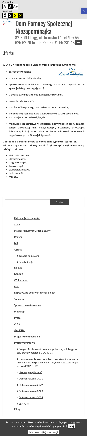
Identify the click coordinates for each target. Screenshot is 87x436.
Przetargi (19, 311)
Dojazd (18, 267)
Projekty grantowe (24, 342)
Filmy (17, 409)
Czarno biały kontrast (15, 16)
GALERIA (19, 330)
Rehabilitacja (26, 261)
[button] (84, 11)
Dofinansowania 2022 (31, 384)
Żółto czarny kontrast (20, 16)
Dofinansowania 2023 (31, 391)
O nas (17, 224)
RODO (18, 236)
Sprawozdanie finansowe (27, 305)
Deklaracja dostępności (27, 218)
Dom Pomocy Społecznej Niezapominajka (43, 27)
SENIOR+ (24, 403)
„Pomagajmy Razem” (30, 372)
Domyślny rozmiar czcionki (10, 6)
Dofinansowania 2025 (31, 397)
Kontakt (18, 273)
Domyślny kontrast (5, 16)
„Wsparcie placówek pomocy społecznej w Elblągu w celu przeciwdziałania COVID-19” (47, 350)
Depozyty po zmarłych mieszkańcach (34, 292)
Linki (16, 286)
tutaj (71, 426)
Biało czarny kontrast (10, 16)
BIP (16, 243)
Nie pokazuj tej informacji (43, 432)
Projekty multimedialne (27, 336)
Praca (17, 317)
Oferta (18, 249)
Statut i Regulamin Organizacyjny (32, 230)
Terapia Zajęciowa (29, 255)
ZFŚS (17, 323)
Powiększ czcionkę (15, 6)
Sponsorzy (20, 298)
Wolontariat (21, 280)
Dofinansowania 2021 (31, 378)
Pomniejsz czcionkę (5, 6)
